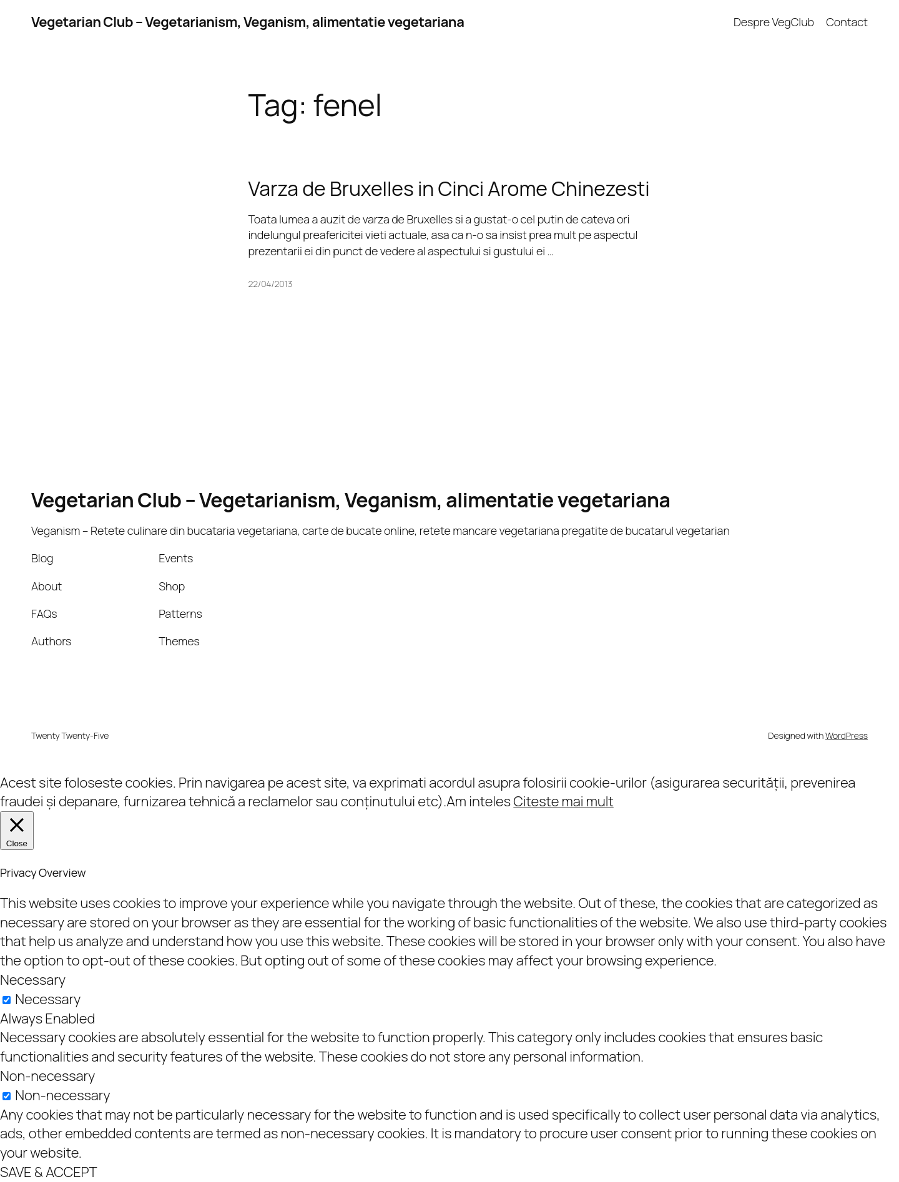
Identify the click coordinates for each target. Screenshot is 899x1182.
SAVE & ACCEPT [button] (48, 1172)
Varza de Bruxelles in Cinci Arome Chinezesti (449, 188)
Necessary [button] (33, 979)
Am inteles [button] (478, 801)
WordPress (846, 735)
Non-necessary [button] (47, 1076)
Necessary (48, 999)
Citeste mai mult (563, 801)
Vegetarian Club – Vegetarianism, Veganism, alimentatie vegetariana (247, 21)
